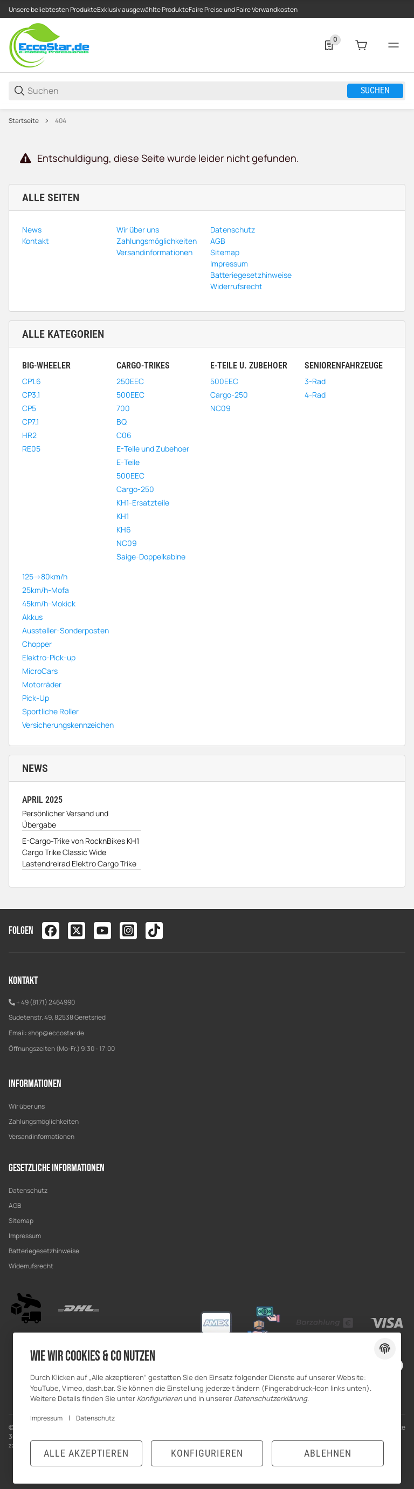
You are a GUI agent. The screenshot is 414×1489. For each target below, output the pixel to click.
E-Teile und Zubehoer (152, 448)
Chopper (37, 644)
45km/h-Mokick (48, 603)
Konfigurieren (207, 1453)
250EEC (130, 381)
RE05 (31, 448)
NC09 (126, 543)
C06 (124, 435)
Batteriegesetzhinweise (44, 1250)
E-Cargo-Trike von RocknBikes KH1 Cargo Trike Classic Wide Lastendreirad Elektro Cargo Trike (80, 852)
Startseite (24, 121)
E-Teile (128, 462)
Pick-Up (35, 698)
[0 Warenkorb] (361, 45)
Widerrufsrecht (31, 1266)
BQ (121, 421)
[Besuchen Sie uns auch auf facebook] (50, 930)
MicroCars (40, 671)
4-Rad (315, 395)
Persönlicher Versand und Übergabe (65, 819)
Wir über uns (27, 1106)
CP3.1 (31, 395)
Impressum (25, 1235)
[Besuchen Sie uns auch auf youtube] (102, 930)
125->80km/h (44, 576)
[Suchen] (186, 90)
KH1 (122, 516)
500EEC (130, 395)
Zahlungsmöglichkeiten (44, 1121)
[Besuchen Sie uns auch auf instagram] (128, 930)
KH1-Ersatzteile (142, 502)
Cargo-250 (135, 489)
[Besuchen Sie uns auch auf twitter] (76, 930)
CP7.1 (30, 421)
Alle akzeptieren (86, 1453)
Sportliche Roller (50, 711)
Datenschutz (28, 1190)
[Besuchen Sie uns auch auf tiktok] (154, 930)
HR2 (29, 435)
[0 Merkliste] (329, 45)
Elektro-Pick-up (48, 657)
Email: (18, 1032)
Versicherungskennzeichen (68, 725)
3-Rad (315, 381)
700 (123, 408)
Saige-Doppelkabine (150, 556)
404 (60, 121)
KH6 (123, 529)
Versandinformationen (41, 1136)
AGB (15, 1205)
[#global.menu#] (393, 45)
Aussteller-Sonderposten (65, 630)
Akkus (32, 617)
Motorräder (41, 684)
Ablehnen (327, 1453)
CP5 (29, 408)
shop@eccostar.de (56, 1032)
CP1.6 (31, 381)
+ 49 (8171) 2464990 (45, 1002)
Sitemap (21, 1220)
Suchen (375, 90)
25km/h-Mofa (45, 590)
